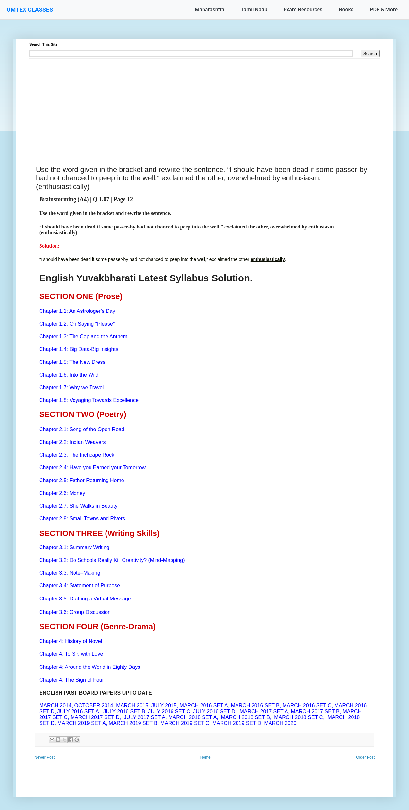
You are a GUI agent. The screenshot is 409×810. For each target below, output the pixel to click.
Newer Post (44, 757)
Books (346, 10)
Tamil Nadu (254, 10)
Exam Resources (303, 10)
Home (205, 757)
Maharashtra (209, 10)
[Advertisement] (204, 104)
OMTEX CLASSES (30, 9)
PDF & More (384, 10)
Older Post (365, 757)
